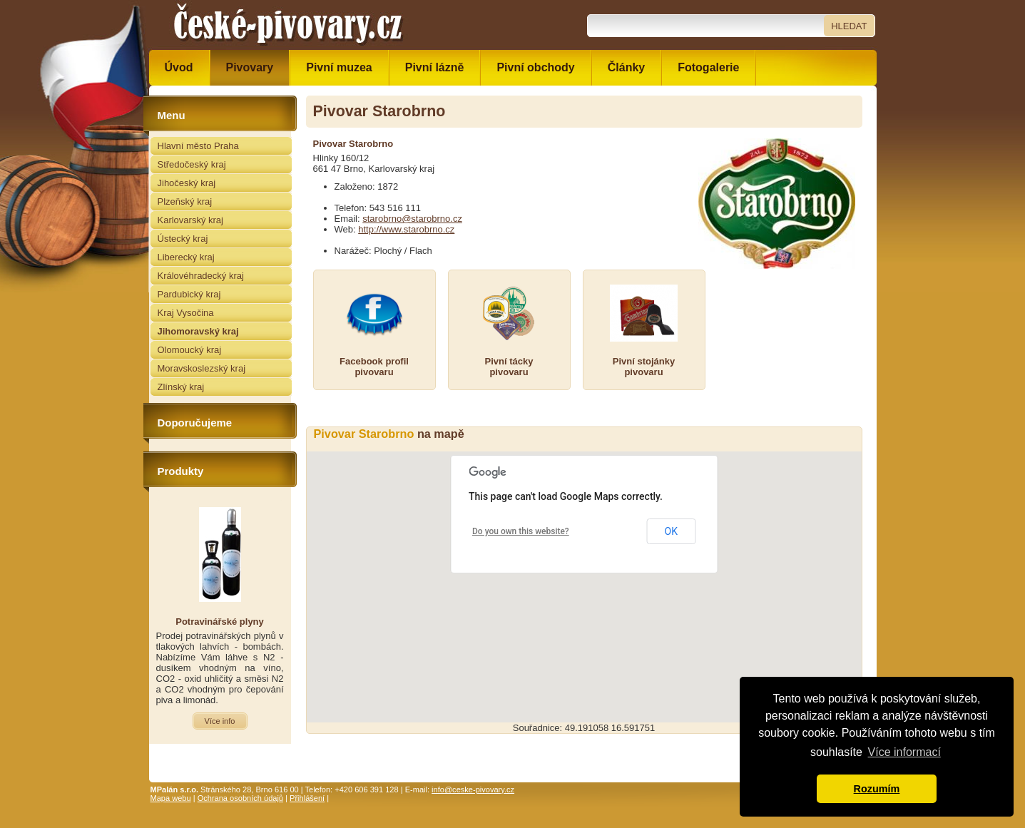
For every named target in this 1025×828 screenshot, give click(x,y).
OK (671, 531)
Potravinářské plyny (219, 621)
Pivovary (250, 67)
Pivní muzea (339, 67)
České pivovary (288, 25)
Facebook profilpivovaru (374, 366)
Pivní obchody (535, 67)
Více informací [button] (904, 752)
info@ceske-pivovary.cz (473, 789)
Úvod (179, 67)
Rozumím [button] (877, 788)
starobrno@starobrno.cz (412, 218)
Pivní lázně (434, 67)
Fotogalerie (708, 67)
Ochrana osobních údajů (240, 798)
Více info (220, 721)
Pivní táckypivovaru (509, 366)
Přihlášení (307, 798)
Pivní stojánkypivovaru (644, 366)
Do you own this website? (520, 531)
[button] (584, 574)
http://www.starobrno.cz (406, 229)
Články (626, 67)
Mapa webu (171, 798)
